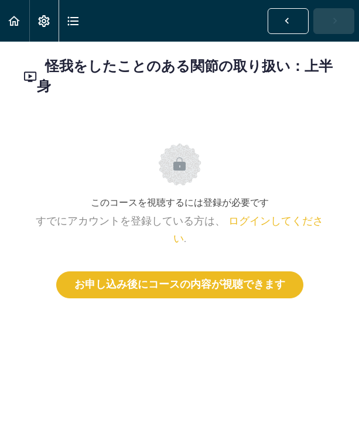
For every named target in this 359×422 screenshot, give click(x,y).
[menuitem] (44, 21)
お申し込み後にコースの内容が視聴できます (179, 285)
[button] (14, 21)
